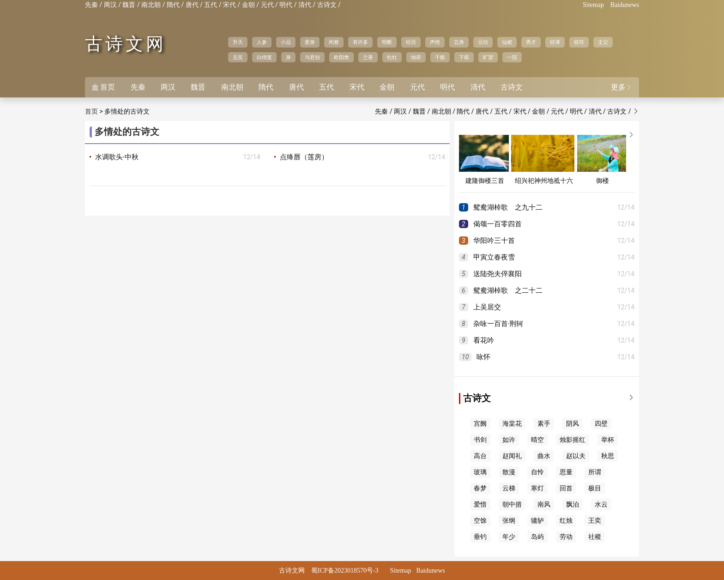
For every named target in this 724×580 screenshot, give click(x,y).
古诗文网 (125, 44)
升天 (238, 42)
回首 (566, 488)
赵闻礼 (512, 456)
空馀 (480, 520)
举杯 (607, 439)
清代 (304, 4)
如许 (508, 439)
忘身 (459, 42)
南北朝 (151, 4)
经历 (411, 42)
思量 (566, 472)
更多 (621, 87)
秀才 (531, 42)
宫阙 (480, 423)
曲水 (543, 456)
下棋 (464, 57)
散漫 (508, 472)
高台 (480, 456)
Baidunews (624, 4)
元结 (483, 42)
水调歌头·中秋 (117, 157)
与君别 (312, 57)
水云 (601, 504)
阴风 (572, 423)
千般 (440, 57)
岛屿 (537, 536)
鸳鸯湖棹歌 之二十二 (508, 290)
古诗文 (327, 4)
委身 (310, 42)
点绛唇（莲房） (304, 157)
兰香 (368, 57)
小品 (286, 42)
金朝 (248, 4)
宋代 (229, 4)
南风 (543, 504)
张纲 (508, 520)
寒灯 (537, 488)
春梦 (480, 488)
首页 (103, 87)
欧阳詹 (341, 57)
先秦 (91, 4)
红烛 (566, 520)
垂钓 (480, 536)
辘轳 (537, 520)
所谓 (594, 472)
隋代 (173, 4)
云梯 (508, 488)
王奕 (594, 520)
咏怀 (483, 357)
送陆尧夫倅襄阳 (497, 274)
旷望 (488, 57)
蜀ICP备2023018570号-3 (344, 570)
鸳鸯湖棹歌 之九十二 (508, 207)
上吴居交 (487, 307)
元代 (267, 4)
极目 (594, 488)
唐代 (192, 4)
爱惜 (480, 504)
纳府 (416, 57)
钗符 (579, 42)
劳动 (566, 536)
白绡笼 (264, 57)
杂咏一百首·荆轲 (498, 323)
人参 (262, 42)
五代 (210, 4)
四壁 (601, 423)
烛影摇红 (572, 439)
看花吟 (483, 340)
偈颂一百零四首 (497, 224)
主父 (603, 42)
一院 (512, 57)
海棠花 (512, 423)
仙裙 (507, 42)
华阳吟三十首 (494, 240)
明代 (285, 4)
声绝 (435, 42)
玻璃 (480, 472)
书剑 (480, 439)
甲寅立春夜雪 (494, 257)
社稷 (594, 536)
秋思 (607, 456)
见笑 (238, 57)
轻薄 (555, 42)
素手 (543, 423)
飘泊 (572, 504)
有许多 (360, 42)
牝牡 (392, 57)
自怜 (537, 472)
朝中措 (512, 504)
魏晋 (128, 4)
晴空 (537, 439)
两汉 (110, 4)
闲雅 (334, 42)
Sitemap (593, 4)
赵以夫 (575, 456)
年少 (508, 536)
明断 (387, 42)
